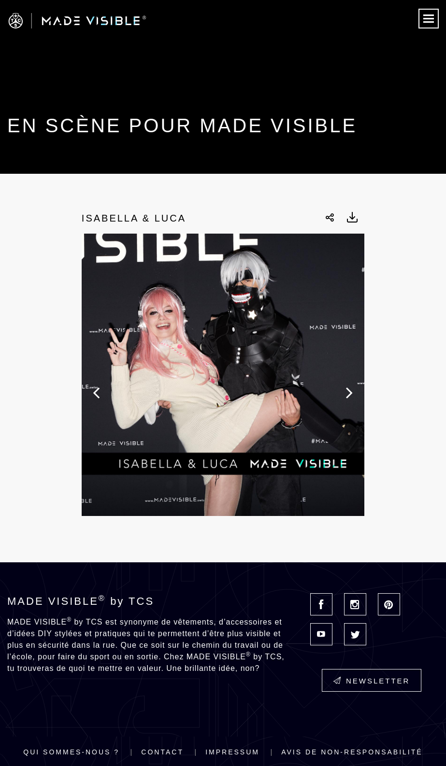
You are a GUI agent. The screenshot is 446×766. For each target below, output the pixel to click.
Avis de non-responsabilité (351, 752)
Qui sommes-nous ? (71, 752)
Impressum (232, 752)
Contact (162, 752)
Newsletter (371, 681)
